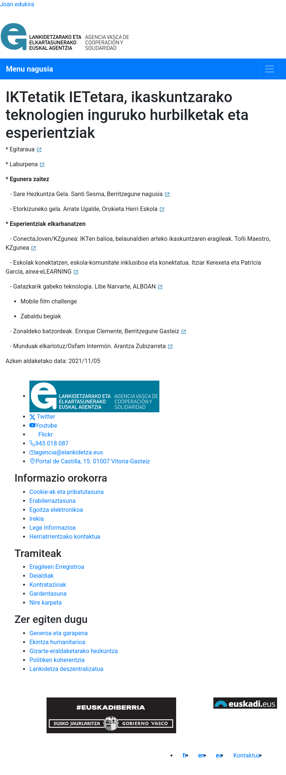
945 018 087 (49, 443)
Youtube (43, 425)
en (201, 755)
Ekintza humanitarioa (57, 642)
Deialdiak (41, 575)
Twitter (42, 416)
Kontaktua (246, 755)
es (219, 755)
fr (184, 755)
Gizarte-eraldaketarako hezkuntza (73, 651)
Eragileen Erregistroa (56, 566)
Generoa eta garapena (58, 633)
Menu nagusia (29, 68)
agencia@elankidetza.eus (66, 452)
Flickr (41, 434)
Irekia (36, 518)
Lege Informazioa (52, 527)
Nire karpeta (45, 602)
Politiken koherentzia (57, 660)
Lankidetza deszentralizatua (66, 668)
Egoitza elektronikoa (56, 509)
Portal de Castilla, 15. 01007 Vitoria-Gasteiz (89, 461)
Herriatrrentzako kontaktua (65, 536)
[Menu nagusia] (269, 69)
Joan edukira (17, 4)
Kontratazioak (47, 584)
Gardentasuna (48, 593)
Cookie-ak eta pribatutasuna (66, 491)
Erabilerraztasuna (52, 500)
